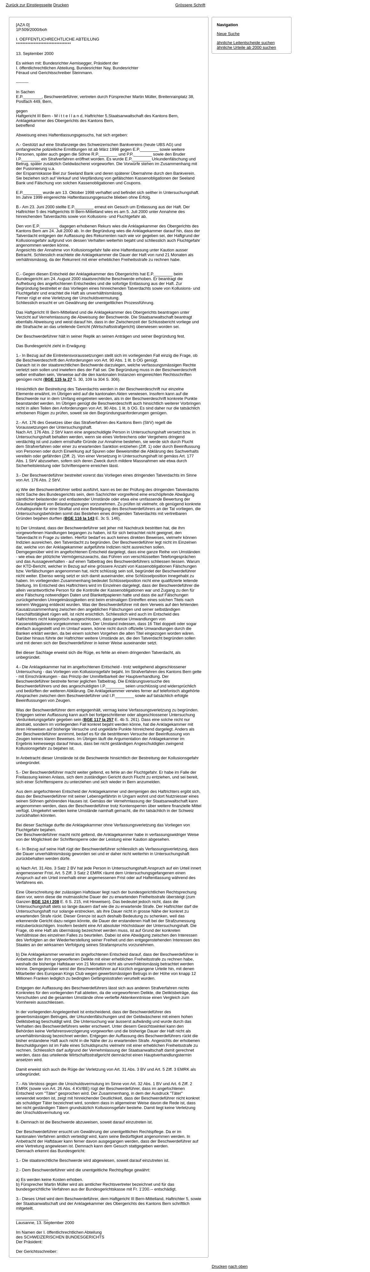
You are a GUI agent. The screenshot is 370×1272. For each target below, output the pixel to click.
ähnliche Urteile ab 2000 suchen (246, 47)
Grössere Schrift (190, 5)
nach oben (238, 1266)
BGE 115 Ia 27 (58, 379)
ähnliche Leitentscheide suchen (246, 42)
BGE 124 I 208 (45, 901)
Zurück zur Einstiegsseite (29, 5)
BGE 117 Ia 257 (99, 719)
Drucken (61, 5)
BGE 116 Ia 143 (79, 518)
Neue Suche (228, 33)
